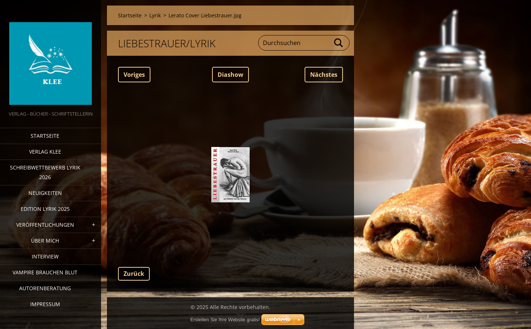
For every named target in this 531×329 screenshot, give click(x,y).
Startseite (45, 135)
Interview (45, 256)
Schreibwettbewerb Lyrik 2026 (45, 172)
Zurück (134, 274)
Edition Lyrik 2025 (45, 208)
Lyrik (155, 15)
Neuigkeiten (45, 192)
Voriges (134, 75)
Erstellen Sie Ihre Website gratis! (225, 319)
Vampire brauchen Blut (45, 272)
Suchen (339, 42)
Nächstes (323, 75)
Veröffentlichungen (45, 224)
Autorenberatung (45, 288)
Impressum (45, 304)
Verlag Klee (45, 151)
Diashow (230, 75)
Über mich (45, 240)
